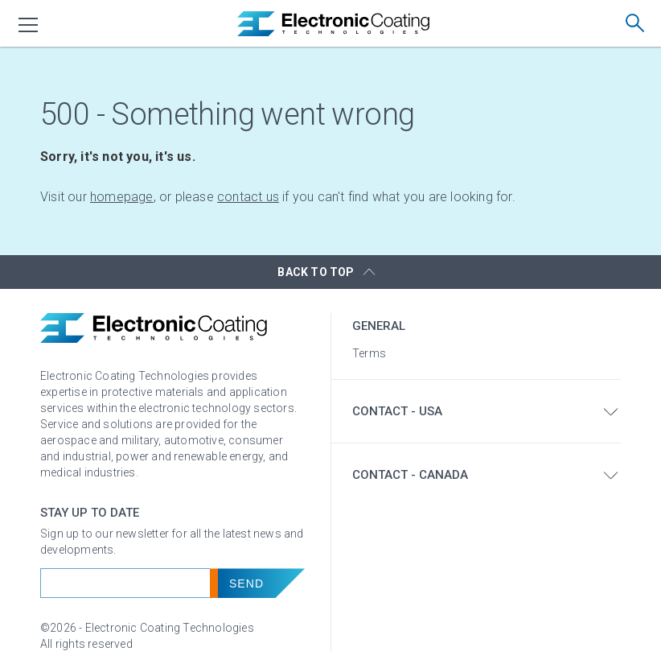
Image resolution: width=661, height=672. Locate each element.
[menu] (29, 25)
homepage (122, 196)
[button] (330, 271)
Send (246, 583)
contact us (248, 196)
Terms (369, 353)
